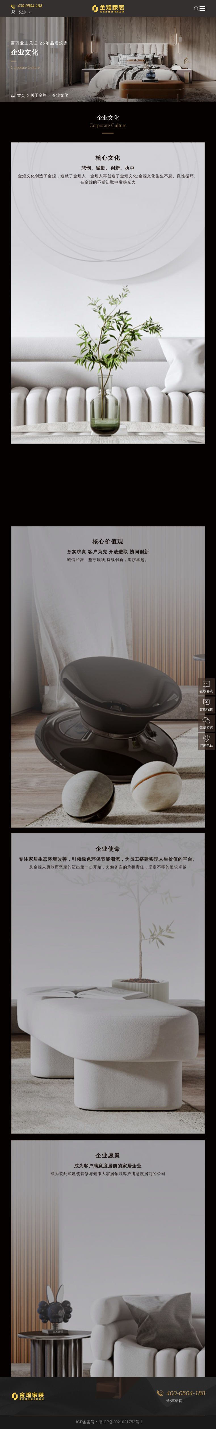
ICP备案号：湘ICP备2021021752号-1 (109, 1422)
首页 (18, 95)
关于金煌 (39, 95)
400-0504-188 (30, 5)
